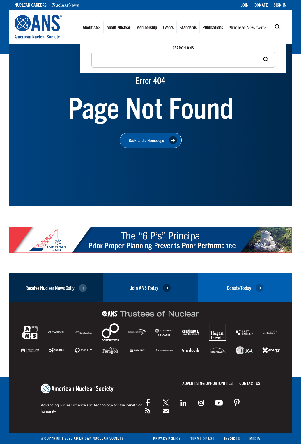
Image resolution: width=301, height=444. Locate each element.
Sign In (280, 5)
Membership (146, 27)
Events (168, 27)
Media (254, 438)
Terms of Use (202, 438)
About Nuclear (118, 27)
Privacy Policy (167, 438)
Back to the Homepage (153, 140)
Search (277, 27)
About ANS (92, 27)
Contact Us (249, 383)
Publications (213, 27)
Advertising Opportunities (207, 383)
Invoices (232, 438)
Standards (188, 27)
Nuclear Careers (31, 5)
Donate (261, 5)
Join (245, 5)
